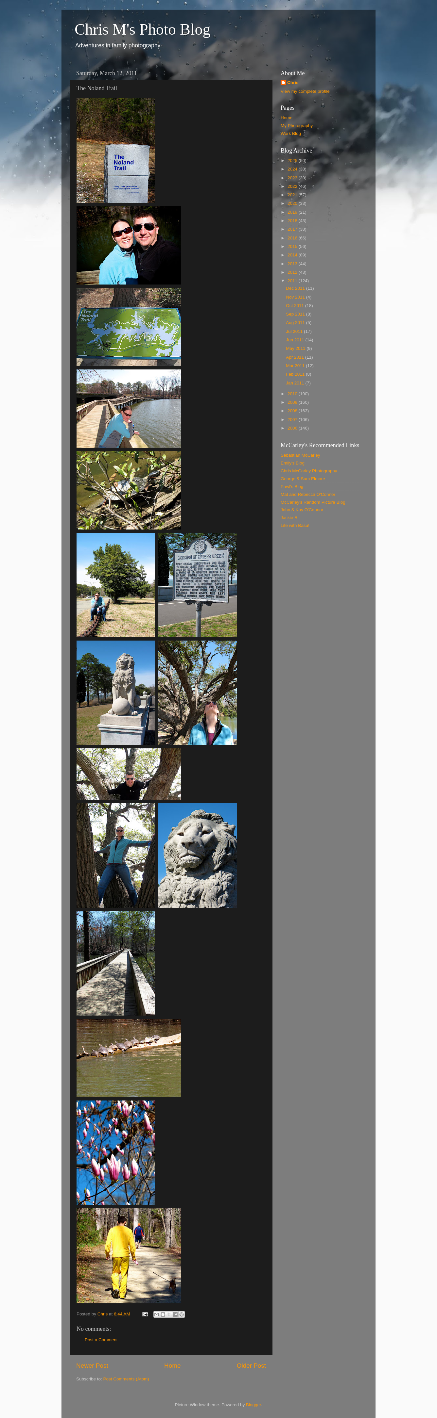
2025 (293, 160)
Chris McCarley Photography (309, 470)
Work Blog (291, 133)
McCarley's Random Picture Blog (313, 502)
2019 (293, 212)
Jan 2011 (295, 383)
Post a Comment (101, 1339)
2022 (293, 186)
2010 (293, 393)
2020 (293, 203)
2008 (293, 410)
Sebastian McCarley (300, 455)
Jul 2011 (295, 331)
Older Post (251, 1365)
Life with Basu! (295, 525)
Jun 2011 (295, 339)
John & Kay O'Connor (302, 509)
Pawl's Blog (292, 486)
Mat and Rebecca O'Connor (308, 494)
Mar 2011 (296, 365)
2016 (293, 238)
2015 (293, 246)
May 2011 (296, 348)
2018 (293, 220)
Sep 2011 (296, 314)
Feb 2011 (296, 374)
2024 (293, 169)
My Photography (297, 125)
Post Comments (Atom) (126, 1379)
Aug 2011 (296, 322)
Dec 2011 (296, 288)
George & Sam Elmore (303, 478)
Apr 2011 (295, 357)
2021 (293, 194)
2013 (293, 263)
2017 (293, 229)
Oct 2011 (295, 305)
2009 (293, 402)
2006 (293, 428)
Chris (293, 82)
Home (172, 1365)
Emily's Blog (293, 463)
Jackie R (289, 517)
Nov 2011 (296, 297)
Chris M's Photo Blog (142, 29)
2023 (293, 177)
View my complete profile (305, 91)
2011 (293, 280)
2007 (293, 419)
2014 (293, 255)
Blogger (253, 1404)
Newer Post (92, 1365)
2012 (293, 272)
